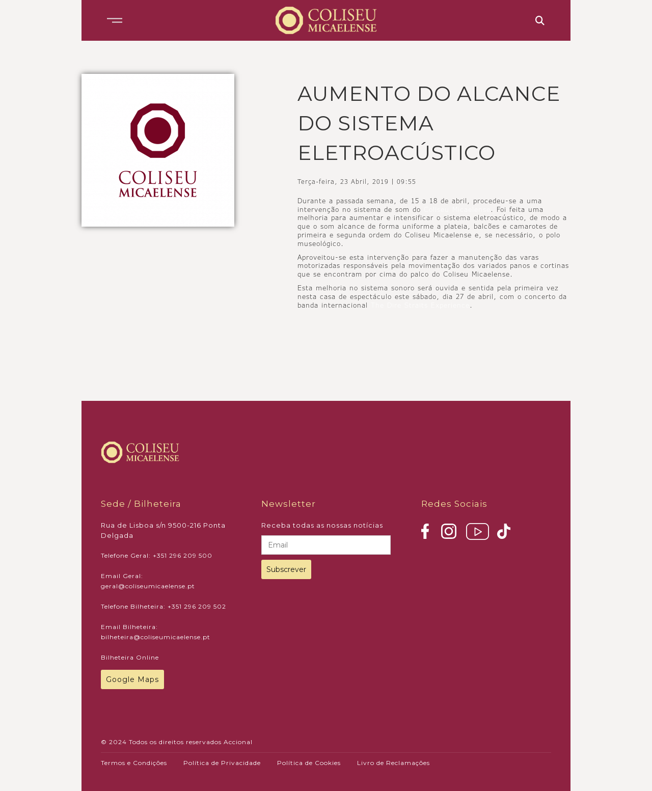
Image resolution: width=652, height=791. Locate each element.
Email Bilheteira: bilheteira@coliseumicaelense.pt (155, 632)
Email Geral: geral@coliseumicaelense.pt (148, 581)
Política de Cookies (309, 763)
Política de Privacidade (222, 763)
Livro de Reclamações (393, 763)
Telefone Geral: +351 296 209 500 (156, 555)
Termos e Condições (134, 763)
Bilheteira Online (130, 657)
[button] (114, 20)
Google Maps (132, 679)
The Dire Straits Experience (420, 305)
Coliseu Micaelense (457, 209)
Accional (238, 742)
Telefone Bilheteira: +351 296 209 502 (163, 606)
